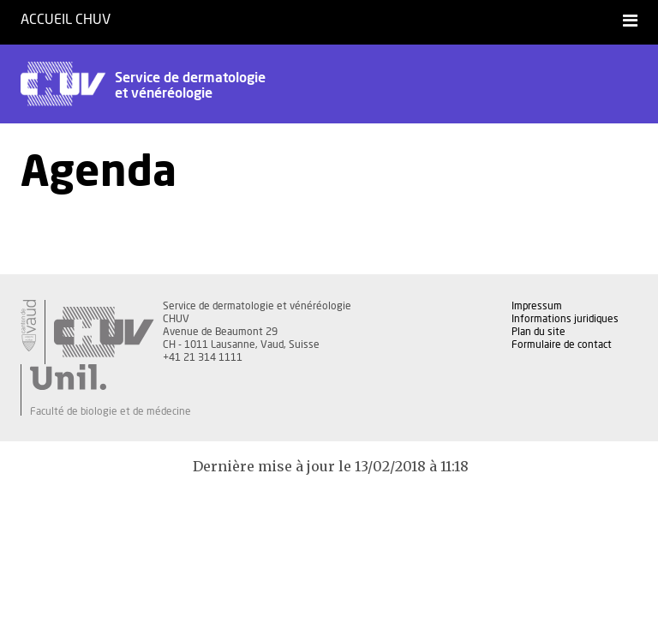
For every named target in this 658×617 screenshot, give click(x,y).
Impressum (536, 306)
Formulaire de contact (561, 344)
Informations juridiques (565, 319)
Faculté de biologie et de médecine (110, 411)
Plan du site (538, 331)
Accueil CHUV (66, 20)
